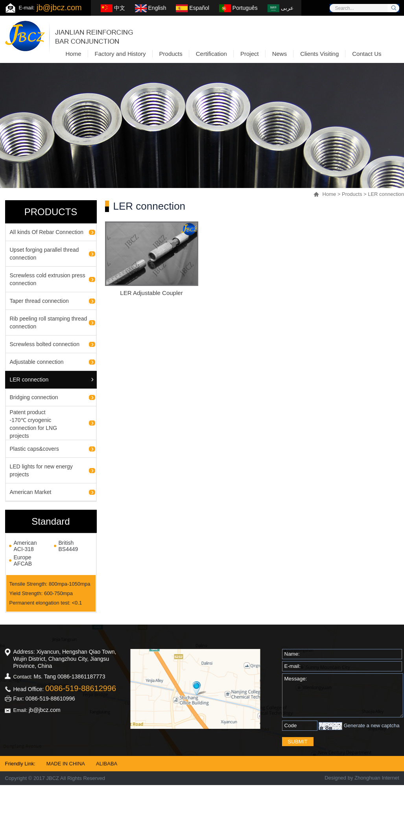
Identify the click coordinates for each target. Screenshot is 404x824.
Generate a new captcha (372, 725)
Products (352, 194)
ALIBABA (106, 764)
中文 (113, 8)
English (150, 8)
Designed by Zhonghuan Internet (362, 778)
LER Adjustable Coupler (151, 292)
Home (329, 194)
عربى (280, 8)
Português (238, 8)
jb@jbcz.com (59, 7)
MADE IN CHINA (65, 764)
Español (192, 8)
